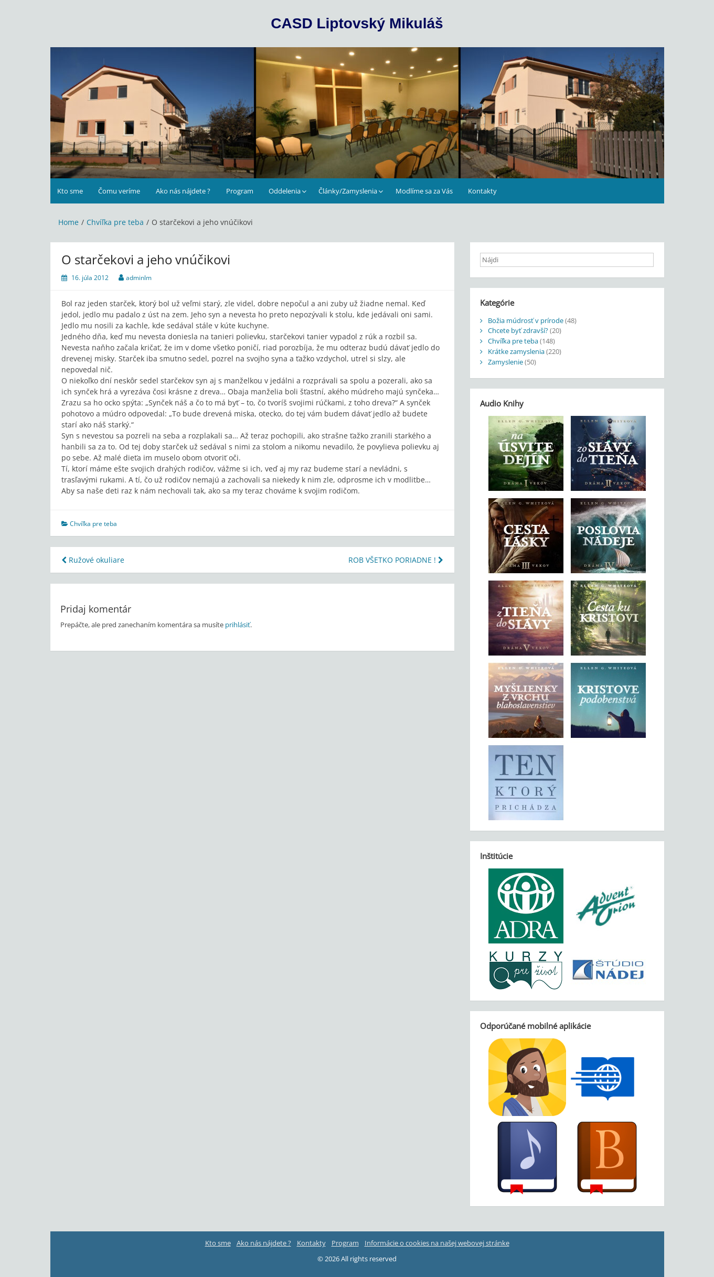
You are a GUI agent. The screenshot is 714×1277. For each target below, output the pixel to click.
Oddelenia (285, 191)
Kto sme (70, 191)
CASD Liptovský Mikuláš (357, 23)
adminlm (139, 277)
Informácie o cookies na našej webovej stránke (437, 1243)
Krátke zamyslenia (516, 351)
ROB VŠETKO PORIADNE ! (395, 560)
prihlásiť (237, 624)
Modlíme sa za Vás (424, 191)
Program (239, 191)
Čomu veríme (119, 191)
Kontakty (482, 191)
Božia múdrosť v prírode (525, 320)
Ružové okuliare (92, 560)
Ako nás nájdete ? (183, 191)
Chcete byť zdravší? (518, 330)
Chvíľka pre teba (93, 523)
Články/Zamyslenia (347, 191)
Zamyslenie (505, 362)
